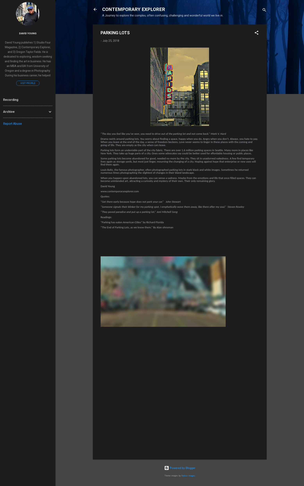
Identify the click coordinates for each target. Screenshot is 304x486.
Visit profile (27, 83)
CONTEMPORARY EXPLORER (133, 9)
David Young (28, 33)
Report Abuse (12, 124)
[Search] (264, 11)
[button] (256, 33)
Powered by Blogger (179, 468)
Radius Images (188, 475)
